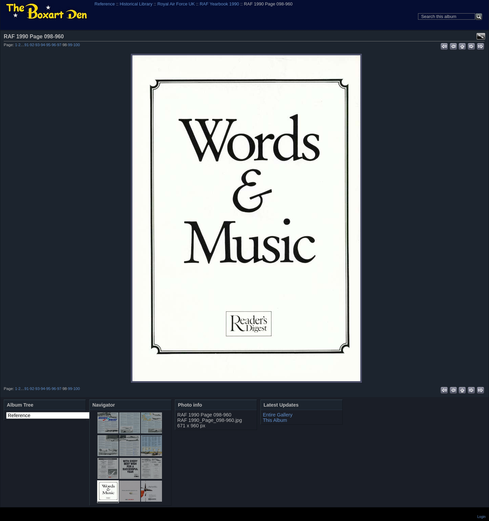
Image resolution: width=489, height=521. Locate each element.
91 (26, 45)
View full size (480, 36)
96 (54, 45)
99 (70, 45)
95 (48, 45)
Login (481, 517)
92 (32, 45)
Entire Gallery (277, 414)
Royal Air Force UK (176, 3)
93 (37, 45)
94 (43, 45)
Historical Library (136, 3)
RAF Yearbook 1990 (219, 3)
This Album (275, 420)
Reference (104, 3)
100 (76, 45)
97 (59, 45)
